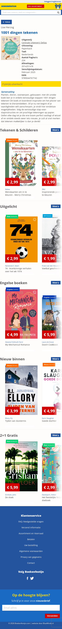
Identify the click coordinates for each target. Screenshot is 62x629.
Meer (55, 129)
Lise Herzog (7, 27)
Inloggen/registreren (52, 1)
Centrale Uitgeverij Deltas (34, 42)
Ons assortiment (35, 6)
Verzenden (52, 615)
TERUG (6, 22)
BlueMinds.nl (48, 623)
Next (57, 160)
